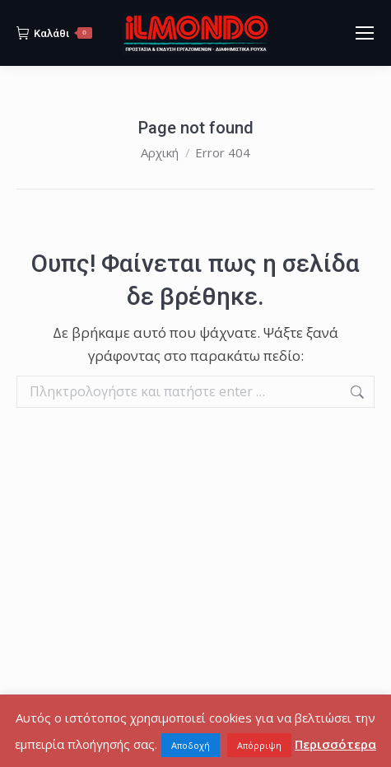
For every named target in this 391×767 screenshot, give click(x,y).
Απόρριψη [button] (259, 745)
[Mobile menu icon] (365, 33)
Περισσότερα (335, 744)
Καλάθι (54, 33)
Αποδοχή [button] (190, 745)
